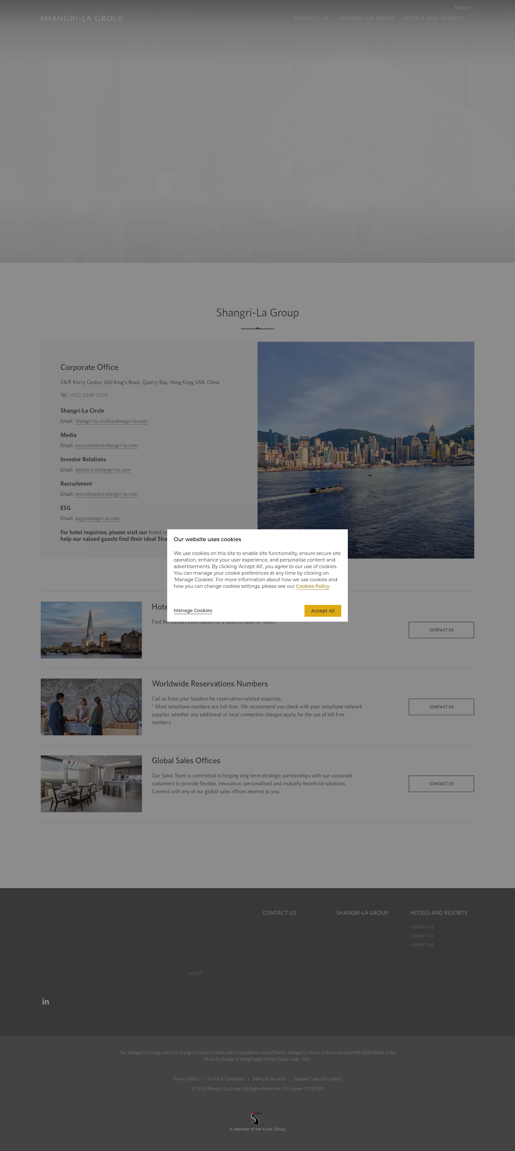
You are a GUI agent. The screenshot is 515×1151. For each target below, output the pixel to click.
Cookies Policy (312, 586)
